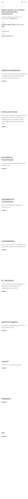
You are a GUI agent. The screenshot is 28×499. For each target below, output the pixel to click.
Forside (2, 6)
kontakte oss (13, 18)
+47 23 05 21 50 (5, 31)
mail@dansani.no (7, 36)
